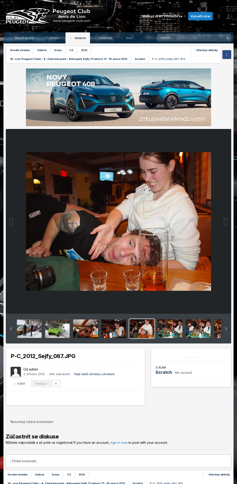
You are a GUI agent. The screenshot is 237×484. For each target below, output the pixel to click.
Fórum (54, 38)
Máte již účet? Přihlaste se (164, 16)
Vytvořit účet (200, 16)
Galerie (80, 38)
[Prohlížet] (181, 38)
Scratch (164, 372)
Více (129, 38)
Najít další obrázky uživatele (94, 374)
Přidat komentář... (24, 461)
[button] (11, 329)
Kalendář (105, 38)
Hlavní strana (24, 38)
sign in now (119, 442)
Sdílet (19, 383)
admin (33, 369)
